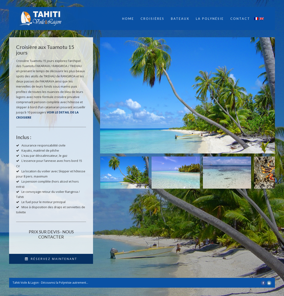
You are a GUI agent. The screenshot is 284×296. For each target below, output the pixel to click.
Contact (240, 18)
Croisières (152, 18)
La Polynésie (210, 18)
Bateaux (180, 18)
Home (128, 18)
